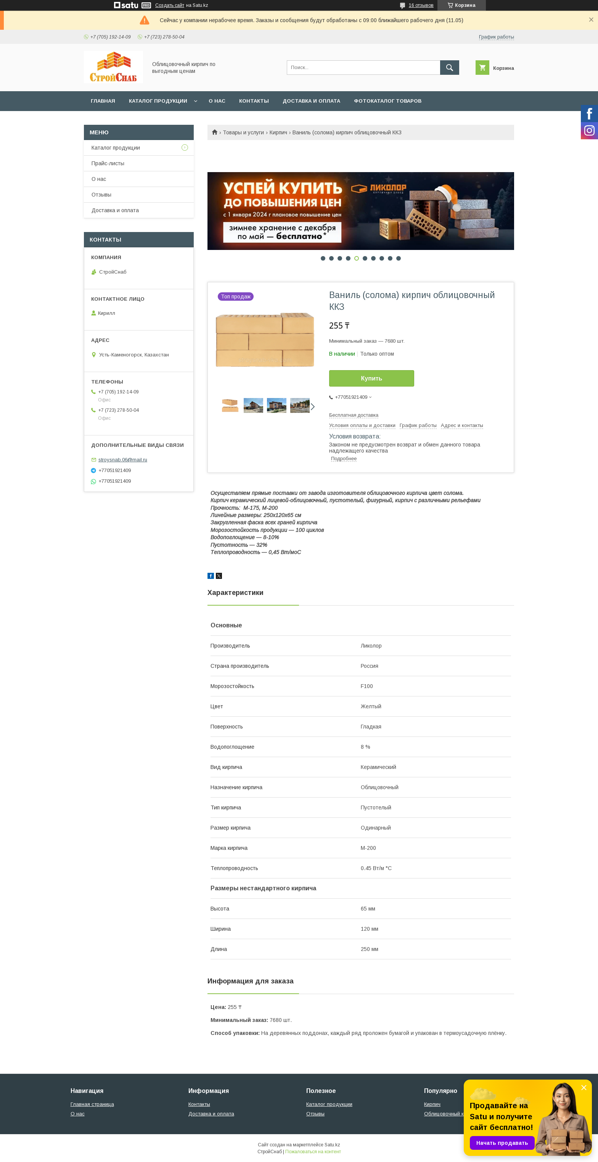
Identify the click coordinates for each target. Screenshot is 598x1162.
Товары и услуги (243, 132)
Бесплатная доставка (353, 415)
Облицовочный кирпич (450, 1114)
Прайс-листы (108, 163)
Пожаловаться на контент (313, 1151)
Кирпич (278, 132)
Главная (103, 101)
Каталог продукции (158, 101)
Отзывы (101, 195)
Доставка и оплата (311, 101)
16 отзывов (421, 5)
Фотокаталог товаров (387, 101)
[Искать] (449, 67)
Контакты (254, 101)
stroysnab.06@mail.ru (122, 460)
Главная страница (92, 1104)
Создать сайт (169, 5)
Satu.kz (332, 1144)
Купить (372, 378)
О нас (217, 101)
